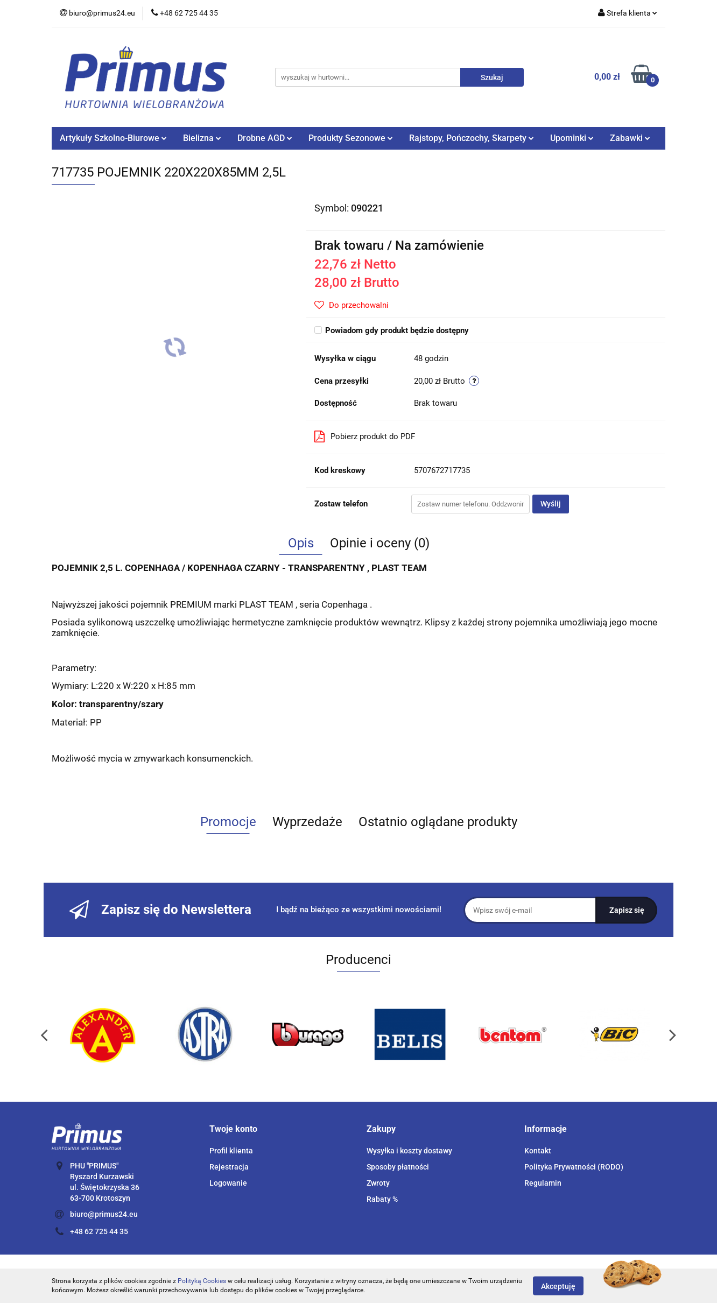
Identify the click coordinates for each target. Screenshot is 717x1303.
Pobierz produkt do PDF (364, 436)
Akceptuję (558, 1285)
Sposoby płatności (398, 1167)
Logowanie (228, 1183)
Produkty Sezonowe (350, 138)
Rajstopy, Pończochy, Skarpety (471, 138)
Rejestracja (229, 1167)
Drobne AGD (264, 138)
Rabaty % (382, 1199)
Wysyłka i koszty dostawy (409, 1150)
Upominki (572, 138)
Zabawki (630, 138)
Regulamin (542, 1183)
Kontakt (537, 1150)
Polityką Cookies (202, 1281)
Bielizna (202, 138)
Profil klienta (231, 1150)
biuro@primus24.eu (104, 1214)
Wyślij (550, 503)
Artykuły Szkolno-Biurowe (113, 138)
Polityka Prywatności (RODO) (573, 1167)
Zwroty (378, 1183)
